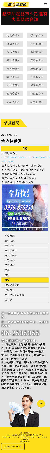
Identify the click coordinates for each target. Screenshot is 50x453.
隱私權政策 (25, 441)
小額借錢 (10, 260)
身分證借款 (11, 255)
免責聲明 (25, 439)
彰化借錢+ (36, 68)
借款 (7, 275)
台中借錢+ (36, 43)
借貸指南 (10, 265)
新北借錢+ (36, 35)
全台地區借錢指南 (14, 294)
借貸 (7, 280)
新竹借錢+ (13, 85)
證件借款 (10, 240)
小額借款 (10, 235)
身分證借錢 (11, 250)
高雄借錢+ (36, 52)
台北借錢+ (13, 35)
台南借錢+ (13, 52)
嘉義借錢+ (36, 60)
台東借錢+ (36, 76)
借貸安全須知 (12, 285)
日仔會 (8, 299)
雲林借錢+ (13, 101)
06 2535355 (13, 446)
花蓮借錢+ (36, 93)
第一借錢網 (25, 433)
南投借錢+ (13, 76)
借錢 (7, 270)
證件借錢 (10, 245)
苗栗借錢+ (13, 68)
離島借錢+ (36, 101)
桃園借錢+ (13, 43)
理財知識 (10, 289)
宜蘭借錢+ (13, 93)
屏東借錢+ (36, 85)
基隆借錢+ (13, 60)
